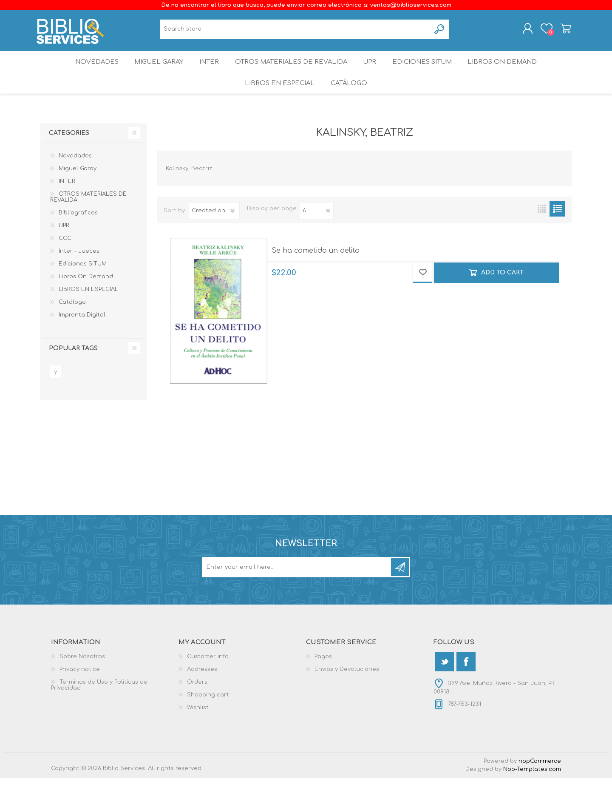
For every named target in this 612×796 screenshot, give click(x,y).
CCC (65, 256)
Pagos (323, 674)
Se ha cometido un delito (316, 268)
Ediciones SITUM (429, 70)
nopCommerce (539, 779)
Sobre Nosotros (82, 674)
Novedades (88, 70)
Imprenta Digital (82, 333)
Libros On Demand (512, 70)
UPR (372, 70)
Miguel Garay (153, 70)
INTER (207, 70)
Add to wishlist (422, 291)
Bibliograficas (78, 231)
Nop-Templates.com (532, 787)
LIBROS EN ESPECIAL (278, 97)
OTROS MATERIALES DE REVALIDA (291, 70)
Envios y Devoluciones (346, 687)
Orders (197, 700)
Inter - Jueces (79, 269)
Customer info (208, 674)
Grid (542, 226)
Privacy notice (80, 687)
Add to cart (502, 291)
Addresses (202, 687)
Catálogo (350, 97)
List (557, 226)
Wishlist (198, 725)
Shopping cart (562, 31)
